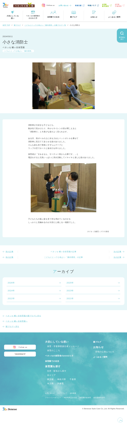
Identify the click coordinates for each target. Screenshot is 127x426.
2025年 (70, 283)
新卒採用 (105, 5)
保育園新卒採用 (108, 402)
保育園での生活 (54, 365)
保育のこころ (53, 350)
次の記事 (117, 252)
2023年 (70, 290)
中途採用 (118, 5)
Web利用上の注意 (75, 402)
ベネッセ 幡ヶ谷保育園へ (17, 321)
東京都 (50, 384)
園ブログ (17, 25)
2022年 (11, 298)
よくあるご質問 (102, 356)
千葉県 (73, 384)
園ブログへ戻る (12, 327)
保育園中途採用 (92, 402)
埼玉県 (50, 388)
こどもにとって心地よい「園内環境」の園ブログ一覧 (45, 25)
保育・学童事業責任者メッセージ (63, 346)
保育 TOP (6, 25)
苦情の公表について (105, 352)
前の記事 (9, 252)
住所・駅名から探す (56, 375)
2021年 (70, 298)
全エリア (51, 379)
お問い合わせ (64, 5)
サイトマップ (65, 398)
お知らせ (98, 347)
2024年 (11, 290)
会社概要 (77, 398)
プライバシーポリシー (54, 402)
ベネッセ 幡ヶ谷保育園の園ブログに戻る (23, 316)
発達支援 (78, 5)
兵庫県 (60, 388)
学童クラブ (92, 5)
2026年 (11, 283)
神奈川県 (61, 384)
